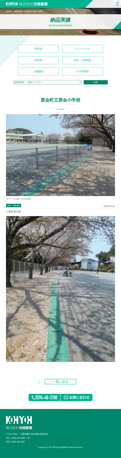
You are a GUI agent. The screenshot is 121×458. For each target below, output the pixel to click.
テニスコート (82, 48)
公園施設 (38, 71)
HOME (9, 11)
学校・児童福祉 (82, 60)
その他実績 (82, 71)
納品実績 (18, 11)
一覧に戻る (60, 381)
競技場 (38, 60)
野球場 (38, 48)
